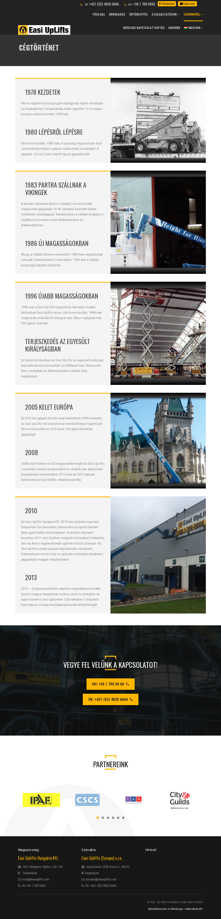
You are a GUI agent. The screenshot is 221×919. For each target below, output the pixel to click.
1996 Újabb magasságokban (61, 295)
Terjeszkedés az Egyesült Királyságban (57, 345)
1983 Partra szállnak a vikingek (55, 188)
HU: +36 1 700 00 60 (110, 684)
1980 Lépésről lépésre (54, 131)
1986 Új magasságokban (56, 243)
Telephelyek (90, 873)
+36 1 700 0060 (144, 4)
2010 (31, 510)
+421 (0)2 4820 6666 (104, 4)
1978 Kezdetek (42, 92)
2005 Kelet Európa (49, 406)
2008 (31, 452)
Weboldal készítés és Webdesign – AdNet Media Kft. (175, 909)
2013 (31, 577)
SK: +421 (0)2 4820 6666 (110, 699)
